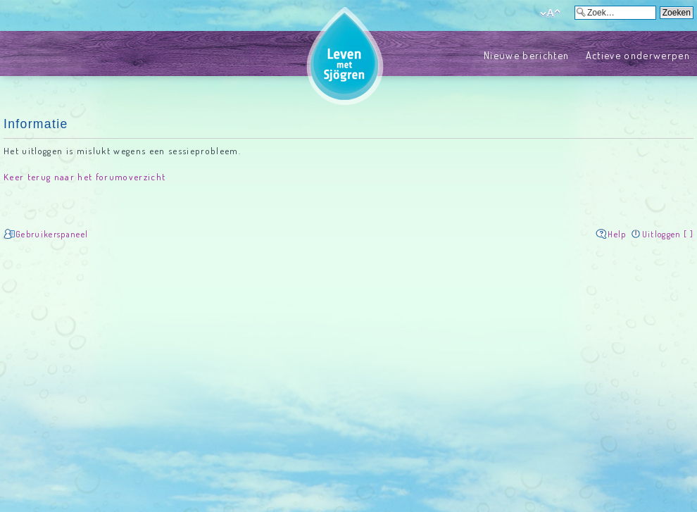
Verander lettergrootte (550, 13)
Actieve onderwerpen (638, 55)
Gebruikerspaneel (51, 234)
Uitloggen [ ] (667, 234)
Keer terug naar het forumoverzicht (84, 176)
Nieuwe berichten (526, 55)
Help (617, 234)
